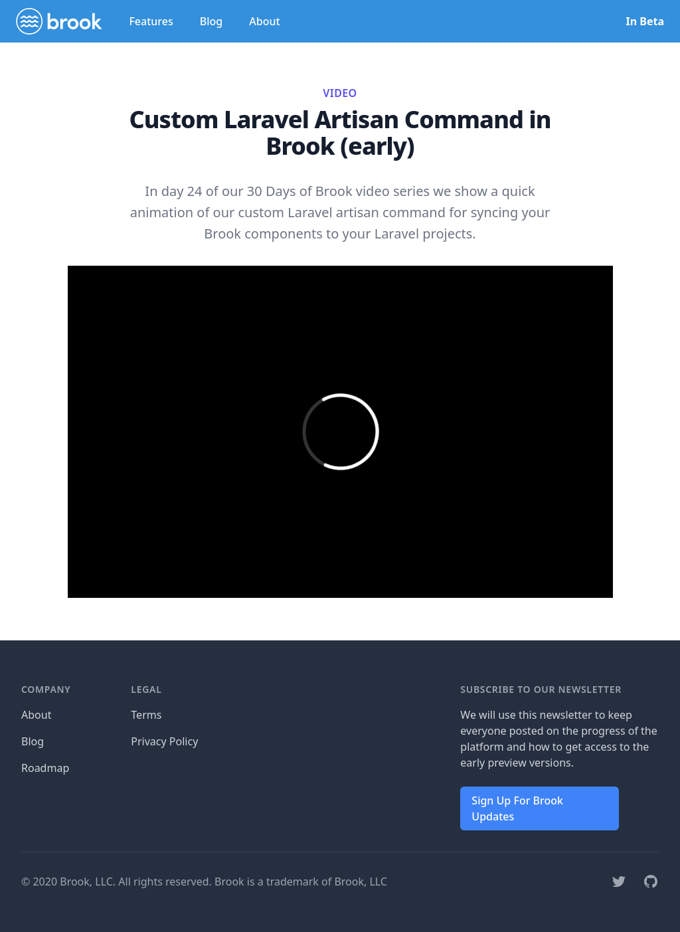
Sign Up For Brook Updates (517, 808)
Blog (211, 21)
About (264, 21)
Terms (146, 714)
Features (151, 21)
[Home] (59, 21)
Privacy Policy (164, 741)
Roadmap (45, 768)
